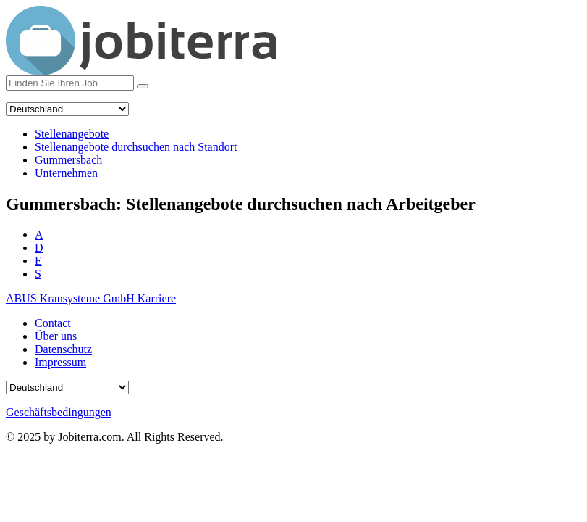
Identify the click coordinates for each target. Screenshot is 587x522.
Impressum (60, 362)
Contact (53, 323)
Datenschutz (63, 349)
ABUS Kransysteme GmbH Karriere (91, 298)
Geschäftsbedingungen (58, 412)
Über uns (56, 336)
